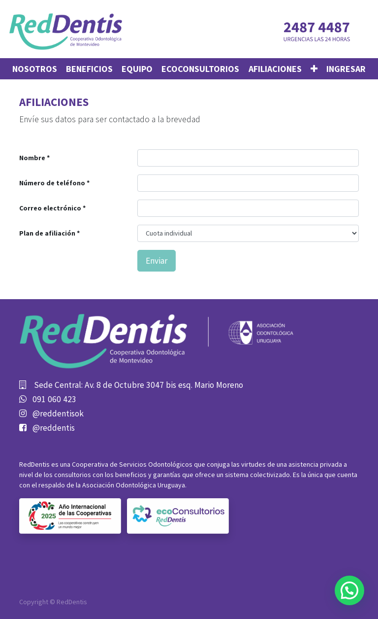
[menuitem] (34, 68)
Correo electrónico (50, 208)
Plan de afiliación (48, 233)
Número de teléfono (52, 182)
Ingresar (346, 68)
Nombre (32, 157)
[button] (314, 68)
